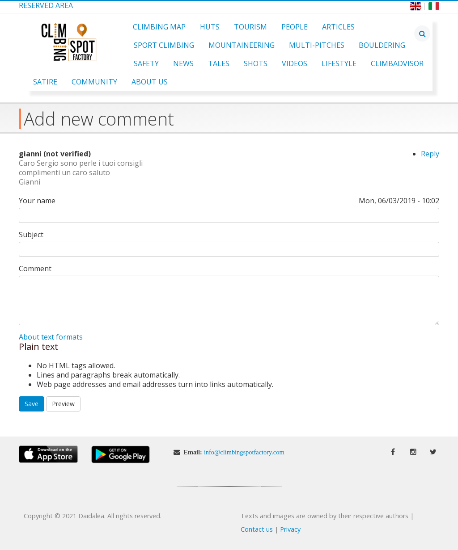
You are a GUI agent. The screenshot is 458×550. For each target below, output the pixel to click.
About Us (149, 82)
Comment (35, 268)
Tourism (250, 27)
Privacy (290, 529)
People (294, 27)
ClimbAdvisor (397, 63)
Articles (338, 27)
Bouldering (382, 45)
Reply (430, 154)
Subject (31, 234)
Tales (218, 63)
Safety (146, 63)
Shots (255, 63)
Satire (45, 82)
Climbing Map (159, 27)
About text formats (51, 337)
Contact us (257, 529)
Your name (37, 201)
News (183, 63)
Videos (294, 63)
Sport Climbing (164, 45)
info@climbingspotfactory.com (244, 452)
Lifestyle (339, 63)
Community (94, 82)
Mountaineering (241, 45)
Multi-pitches (316, 45)
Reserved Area (46, 5)
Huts (210, 27)
